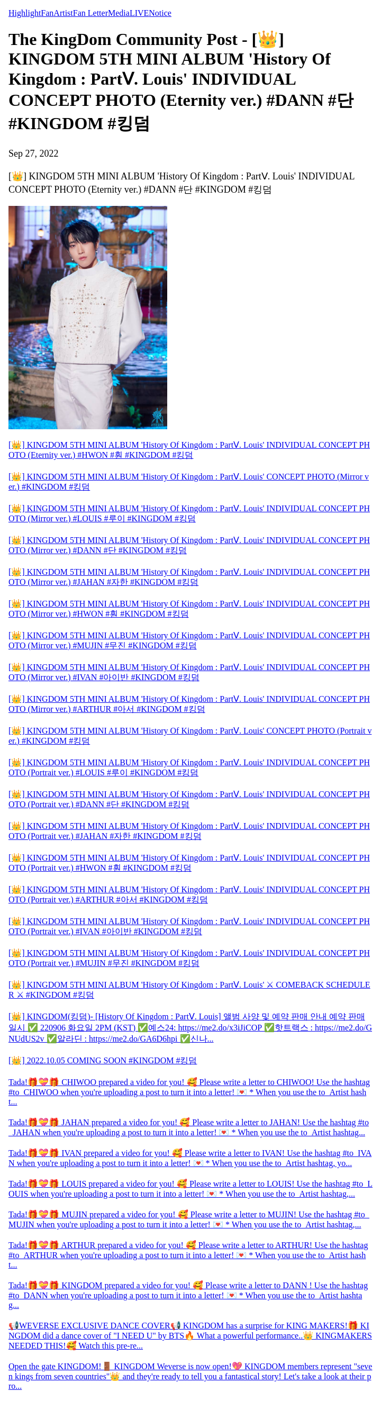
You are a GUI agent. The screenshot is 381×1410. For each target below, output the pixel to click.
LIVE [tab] (139, 12)
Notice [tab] (160, 12)
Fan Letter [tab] (90, 12)
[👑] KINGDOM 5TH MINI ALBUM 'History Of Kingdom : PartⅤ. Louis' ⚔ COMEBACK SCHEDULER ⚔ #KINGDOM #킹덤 (189, 989)
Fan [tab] (47, 12)
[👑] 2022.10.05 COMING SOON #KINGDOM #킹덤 (102, 1060)
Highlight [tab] (24, 12)
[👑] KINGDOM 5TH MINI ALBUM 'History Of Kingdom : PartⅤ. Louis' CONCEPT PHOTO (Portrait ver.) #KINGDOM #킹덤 (189, 735)
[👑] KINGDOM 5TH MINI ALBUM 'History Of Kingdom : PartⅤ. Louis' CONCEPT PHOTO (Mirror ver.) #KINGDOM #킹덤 (188, 481)
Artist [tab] (62, 12)
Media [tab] (119, 12)
